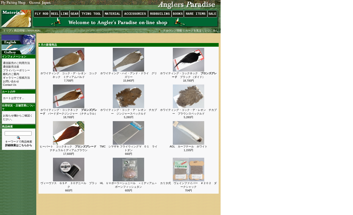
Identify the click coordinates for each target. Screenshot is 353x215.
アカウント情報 (172, 30)
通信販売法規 (11, 66)
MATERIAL (34, 30)
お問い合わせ (11, 81)
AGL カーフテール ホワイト (188, 146)
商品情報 (19, 30)
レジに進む (212, 30)
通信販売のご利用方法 (16, 62)
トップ (7, 30)
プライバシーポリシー (16, 70)
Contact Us (9, 84)
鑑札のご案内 (11, 73)
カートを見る (193, 30)
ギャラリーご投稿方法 (16, 77)
